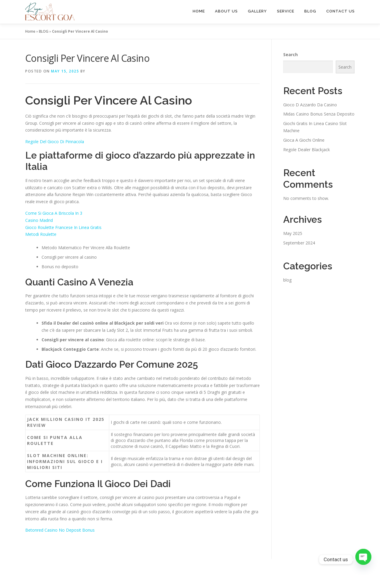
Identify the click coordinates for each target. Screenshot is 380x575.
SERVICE (285, 11)
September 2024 (299, 243)
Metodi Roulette (40, 234)
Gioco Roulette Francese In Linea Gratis (63, 227)
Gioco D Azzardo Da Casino (310, 105)
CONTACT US (340, 11)
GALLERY (257, 11)
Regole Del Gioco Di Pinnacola (54, 141)
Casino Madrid (39, 220)
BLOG (310, 11)
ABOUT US (226, 11)
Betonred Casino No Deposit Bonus (60, 530)
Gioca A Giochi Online (303, 140)
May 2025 (292, 233)
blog (287, 280)
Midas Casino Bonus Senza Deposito (318, 114)
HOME (199, 11)
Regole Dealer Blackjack (306, 149)
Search (290, 54)
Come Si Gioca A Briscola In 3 (53, 213)
